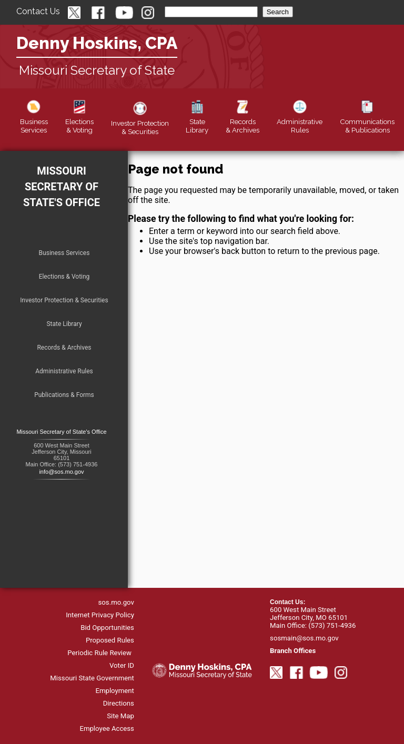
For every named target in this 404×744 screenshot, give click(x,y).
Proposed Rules (110, 640)
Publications (367, 121)
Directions (118, 703)
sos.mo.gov (116, 602)
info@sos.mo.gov (61, 471)
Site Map (120, 716)
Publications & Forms (64, 395)
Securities (140, 123)
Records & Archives (64, 347)
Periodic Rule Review (99, 653)
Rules (299, 121)
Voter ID (121, 665)
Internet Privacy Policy (100, 615)
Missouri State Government (92, 678)
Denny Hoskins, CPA (96, 43)
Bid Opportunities (107, 627)
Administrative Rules (64, 371)
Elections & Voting (64, 276)
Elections (79, 121)
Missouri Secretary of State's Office (61, 187)
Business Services (64, 253)
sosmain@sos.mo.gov (304, 638)
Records (242, 121)
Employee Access (106, 728)
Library (197, 121)
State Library (64, 324)
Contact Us (38, 11)
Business (34, 121)
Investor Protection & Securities (64, 300)
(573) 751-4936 (332, 625)
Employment (114, 691)
